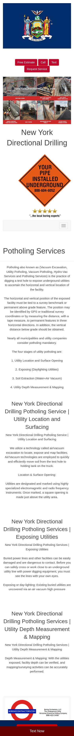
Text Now (37, 731)
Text (53, 62)
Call (43, 62)
